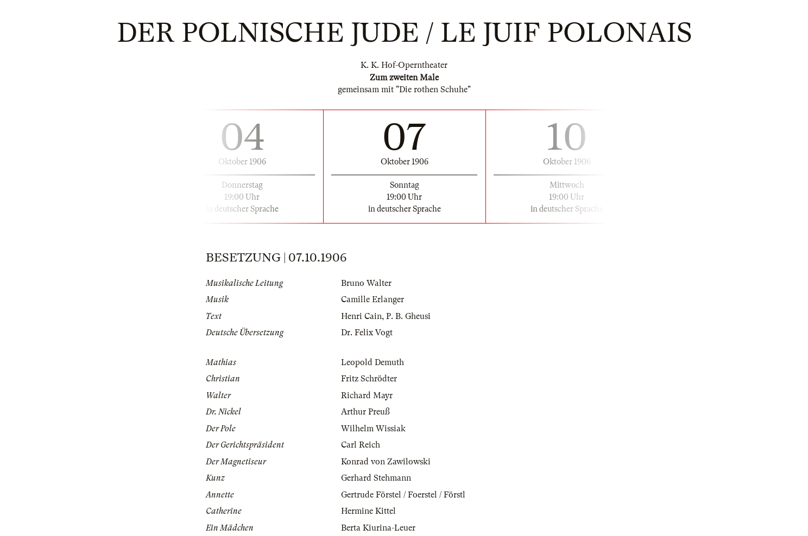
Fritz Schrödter (369, 379)
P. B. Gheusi (408, 316)
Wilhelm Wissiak (373, 428)
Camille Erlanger (372, 299)
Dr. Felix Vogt (367, 332)
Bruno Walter (366, 283)
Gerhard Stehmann (376, 478)
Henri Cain (361, 316)
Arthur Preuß (365, 412)
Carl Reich (360, 445)
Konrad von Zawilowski (386, 462)
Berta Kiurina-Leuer (378, 528)
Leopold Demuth (372, 362)
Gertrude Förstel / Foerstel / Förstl (403, 495)
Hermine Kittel (368, 511)
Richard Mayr (367, 395)
